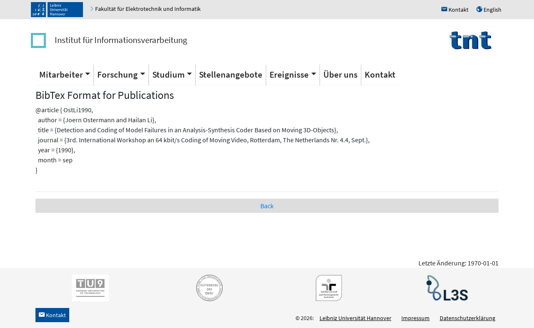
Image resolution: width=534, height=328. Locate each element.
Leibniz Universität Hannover (355, 318)
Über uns (340, 74)
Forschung (117, 74)
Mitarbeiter (61, 74)
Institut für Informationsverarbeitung (121, 39)
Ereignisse (289, 74)
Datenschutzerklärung (467, 318)
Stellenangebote (230, 74)
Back (267, 206)
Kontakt (380, 74)
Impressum (415, 318)
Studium (168, 74)
